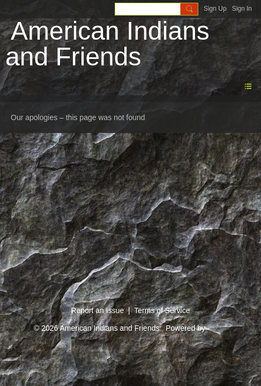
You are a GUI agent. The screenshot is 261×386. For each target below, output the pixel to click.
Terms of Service (162, 310)
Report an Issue (97, 310)
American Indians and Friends (107, 44)
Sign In (242, 8)
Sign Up (215, 8)
